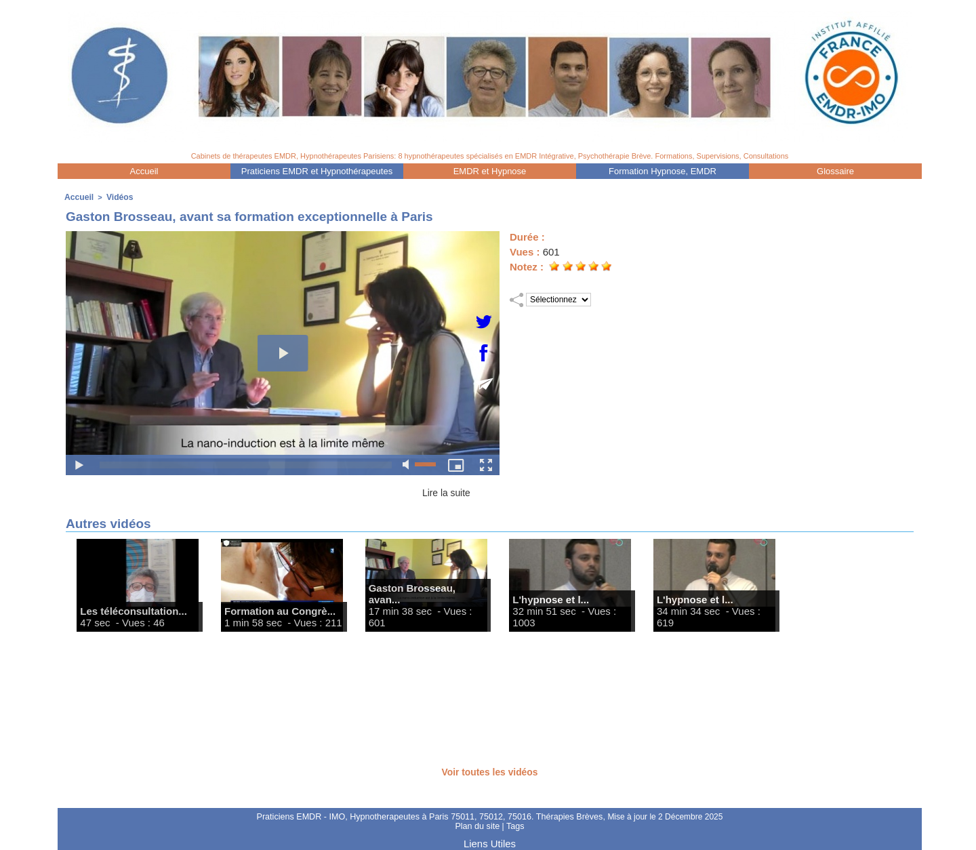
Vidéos (116, 197)
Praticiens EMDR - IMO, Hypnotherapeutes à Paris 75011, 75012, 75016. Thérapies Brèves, (431, 815)
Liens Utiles (489, 842)
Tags (514, 825)
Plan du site (478, 825)
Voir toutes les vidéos (490, 770)
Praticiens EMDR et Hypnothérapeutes (316, 171)
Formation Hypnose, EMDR (662, 171)
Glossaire (835, 171)
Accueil (144, 171)
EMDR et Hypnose (490, 171)
